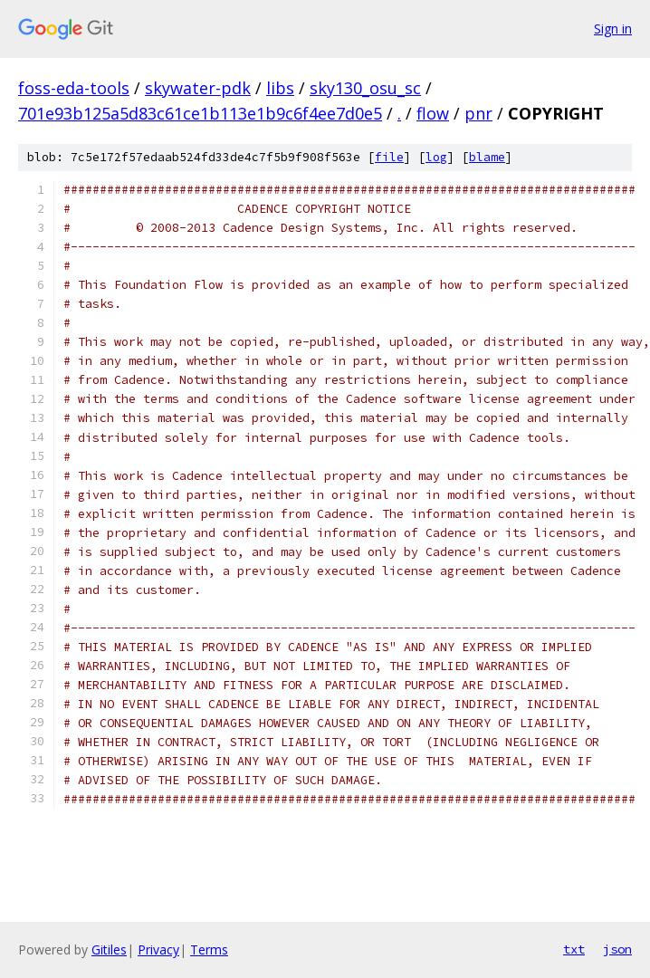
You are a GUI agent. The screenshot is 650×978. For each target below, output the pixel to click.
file (389, 157)
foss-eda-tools (73, 88)
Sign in (613, 28)
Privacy (158, 949)
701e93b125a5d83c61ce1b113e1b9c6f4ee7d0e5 (200, 113)
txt (574, 949)
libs (280, 88)
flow (432, 113)
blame (487, 157)
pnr (478, 113)
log (436, 157)
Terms (209, 949)
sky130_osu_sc (365, 88)
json (617, 949)
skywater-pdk (198, 88)
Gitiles (109, 949)
